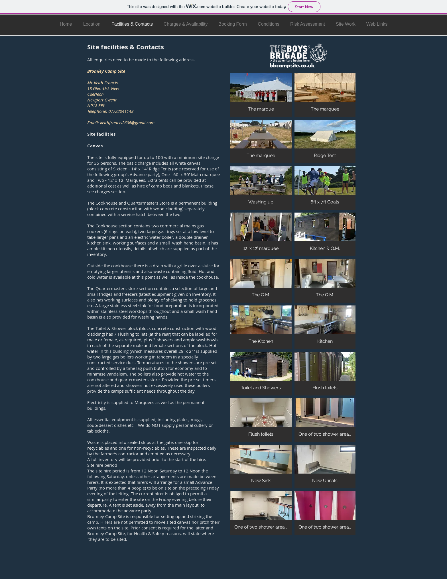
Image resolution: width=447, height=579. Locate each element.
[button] (261, 95)
